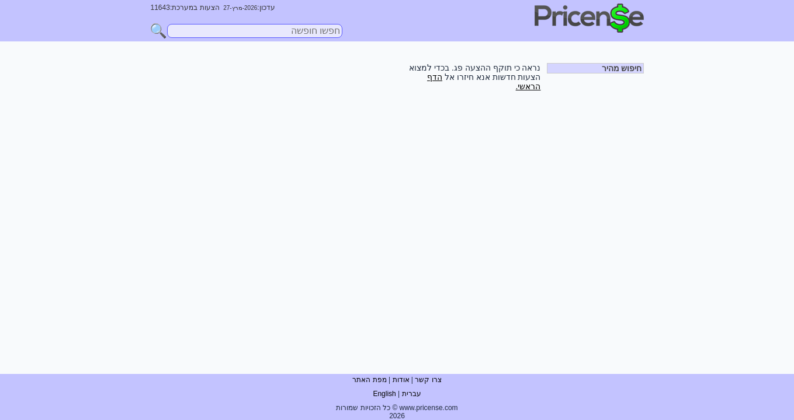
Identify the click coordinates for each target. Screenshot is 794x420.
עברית (411, 394)
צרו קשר (428, 380)
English (384, 394)
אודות (401, 380)
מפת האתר (369, 380)
